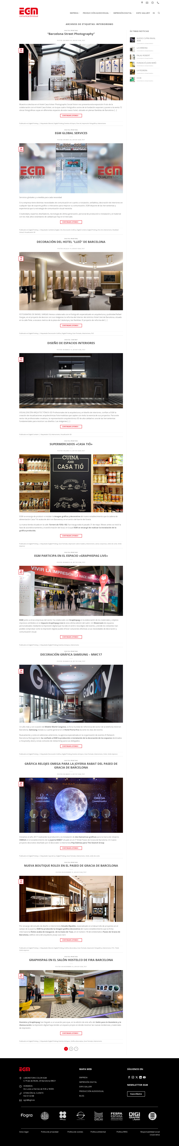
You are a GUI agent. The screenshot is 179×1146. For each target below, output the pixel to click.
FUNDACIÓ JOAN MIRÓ (146, 63)
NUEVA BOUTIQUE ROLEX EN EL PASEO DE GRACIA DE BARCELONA (71, 866)
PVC (92, 333)
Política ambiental (98, 1132)
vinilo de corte (112, 544)
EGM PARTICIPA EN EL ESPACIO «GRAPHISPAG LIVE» (71, 556)
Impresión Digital (123, 13)
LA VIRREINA (142, 48)
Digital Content (82, 230)
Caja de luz (52, 856)
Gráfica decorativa (70, 948)
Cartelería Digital (53, 230)
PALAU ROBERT (143, 55)
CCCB (139, 78)
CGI (61, 230)
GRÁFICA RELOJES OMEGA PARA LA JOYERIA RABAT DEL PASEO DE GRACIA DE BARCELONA (71, 765)
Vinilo (105, 754)
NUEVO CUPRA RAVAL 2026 (146, 39)
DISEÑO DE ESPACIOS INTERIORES (71, 343)
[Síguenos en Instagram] (133, 1077)
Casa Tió (34, 519)
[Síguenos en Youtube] (144, 1077)
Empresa (75, 13)
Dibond (50, 123)
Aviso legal (23, 1132)
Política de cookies (75, 1132)
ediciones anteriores (48, 735)
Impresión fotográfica (89, 123)
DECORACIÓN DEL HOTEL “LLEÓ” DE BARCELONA (71, 242)
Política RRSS (122, 1132)
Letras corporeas (101, 544)
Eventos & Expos (70, 123)
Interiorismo (102, 123)
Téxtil (117, 948)
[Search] (159, 13)
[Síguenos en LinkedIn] (140, 1077)
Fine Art (79, 123)
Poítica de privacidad (49, 1132)
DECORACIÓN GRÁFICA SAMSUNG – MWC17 (71, 654)
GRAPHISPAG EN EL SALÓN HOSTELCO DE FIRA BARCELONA (71, 960)
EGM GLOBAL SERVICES (71, 133)
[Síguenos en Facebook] (129, 1077)
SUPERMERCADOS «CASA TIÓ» (71, 444)
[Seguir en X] (136, 1077)
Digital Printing (71, 30)
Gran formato (77, 333)
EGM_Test (81, 40)
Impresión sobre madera (77, 544)
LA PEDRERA (142, 70)
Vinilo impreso (113, 754)
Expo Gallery (143, 13)
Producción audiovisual (97, 13)
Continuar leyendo (71, 115)
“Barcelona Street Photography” (71, 34)
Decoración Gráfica (69, 230)
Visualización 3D (29, 232)
